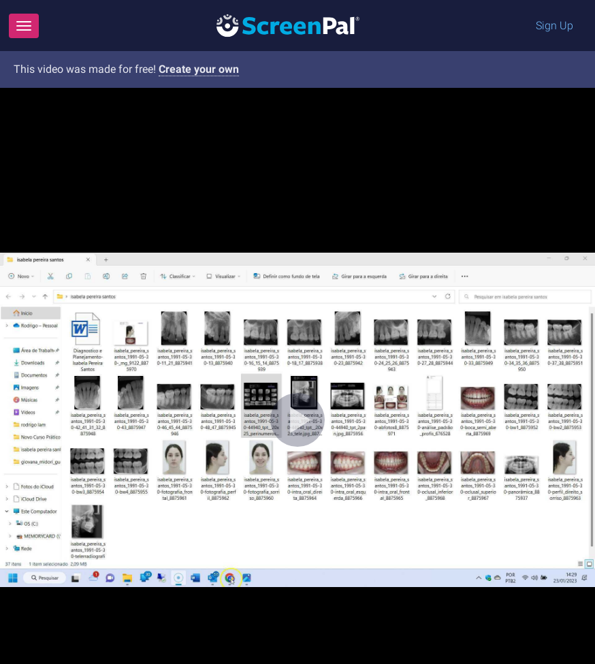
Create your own (199, 69)
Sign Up (554, 25)
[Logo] (287, 24)
